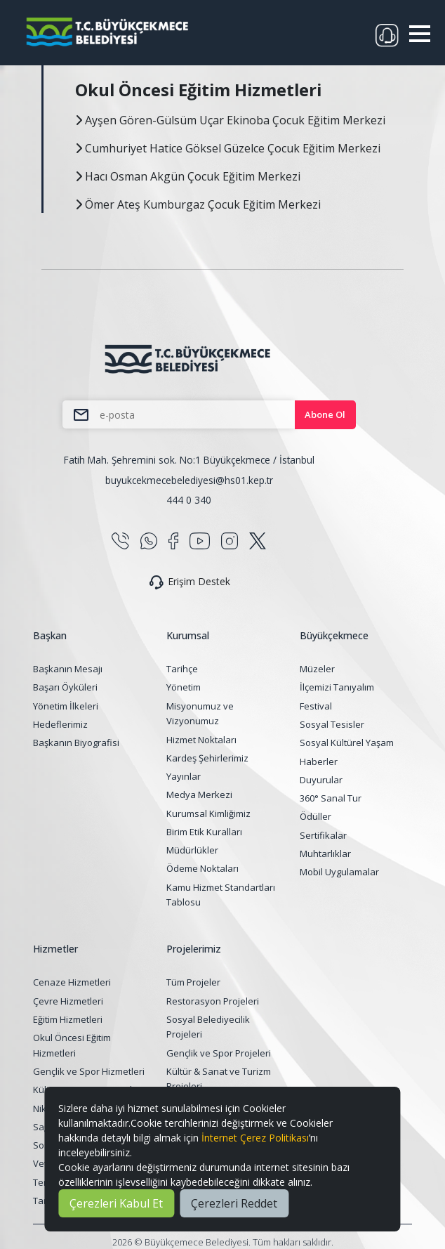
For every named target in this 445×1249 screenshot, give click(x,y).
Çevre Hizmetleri (68, 1001)
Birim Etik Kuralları (204, 831)
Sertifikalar (323, 835)
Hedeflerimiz (60, 724)
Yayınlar (183, 776)
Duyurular (321, 779)
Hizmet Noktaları (201, 739)
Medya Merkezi (199, 794)
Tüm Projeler (193, 982)
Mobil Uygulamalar (339, 871)
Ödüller (315, 816)
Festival (316, 706)
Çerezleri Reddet (234, 1203)
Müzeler (317, 668)
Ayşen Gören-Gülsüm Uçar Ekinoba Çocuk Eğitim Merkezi (230, 120)
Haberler (319, 761)
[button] (419, 33)
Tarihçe (182, 668)
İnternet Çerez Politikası (255, 1137)
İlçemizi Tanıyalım (337, 687)
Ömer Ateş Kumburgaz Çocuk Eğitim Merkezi (198, 204)
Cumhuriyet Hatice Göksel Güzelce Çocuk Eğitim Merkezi (227, 148)
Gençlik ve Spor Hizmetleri (89, 1071)
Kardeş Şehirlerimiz (207, 758)
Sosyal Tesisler (332, 724)
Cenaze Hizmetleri (72, 982)
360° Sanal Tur (330, 798)
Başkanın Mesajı (67, 668)
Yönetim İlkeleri (65, 706)
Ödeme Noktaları (202, 868)
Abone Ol (325, 414)
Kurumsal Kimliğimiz (208, 813)
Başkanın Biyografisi (76, 742)
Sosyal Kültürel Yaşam (347, 742)
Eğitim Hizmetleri (67, 1019)
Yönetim (183, 687)
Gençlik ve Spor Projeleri (218, 1053)
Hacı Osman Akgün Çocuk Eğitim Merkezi (187, 176)
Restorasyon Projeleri (212, 1001)
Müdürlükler (192, 850)
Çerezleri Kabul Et (116, 1203)
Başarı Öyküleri (65, 687)
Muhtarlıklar (325, 853)
